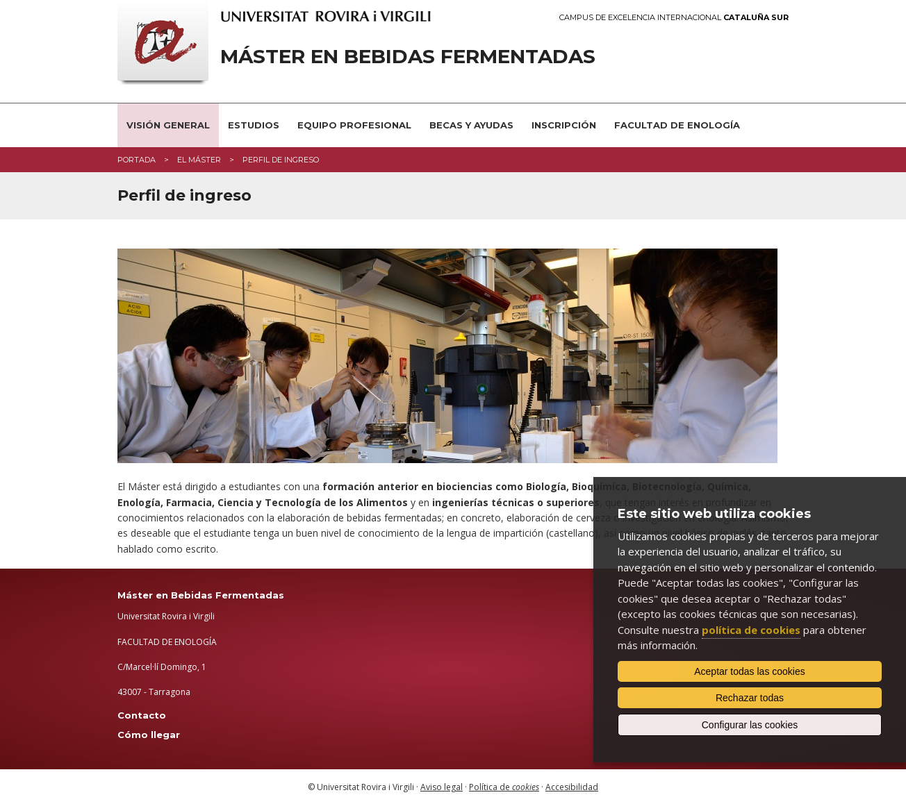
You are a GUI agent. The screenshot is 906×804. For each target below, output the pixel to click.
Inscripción (564, 125)
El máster (199, 160)
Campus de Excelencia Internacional (674, 18)
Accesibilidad (571, 787)
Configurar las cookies (750, 724)
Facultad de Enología (677, 125)
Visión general (168, 125)
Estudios (253, 125)
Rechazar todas (750, 697)
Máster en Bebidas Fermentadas (407, 56)
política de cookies (751, 630)
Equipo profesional (354, 125)
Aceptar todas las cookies (749, 671)
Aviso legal (441, 787)
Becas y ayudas (471, 125)
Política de (504, 787)
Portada (136, 160)
